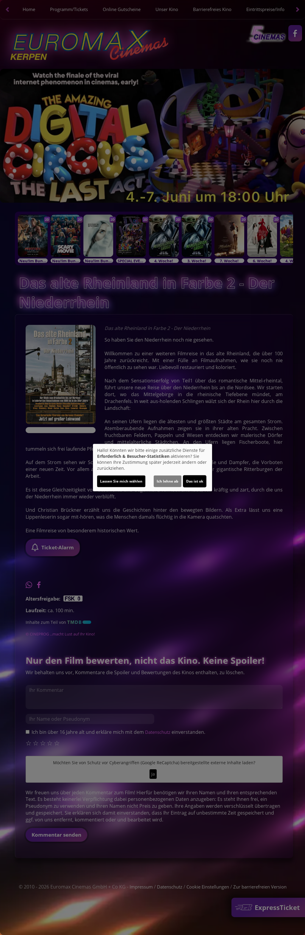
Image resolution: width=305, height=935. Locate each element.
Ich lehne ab (167, 481)
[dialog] (152, 467)
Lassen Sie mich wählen (121, 481)
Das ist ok (194, 481)
